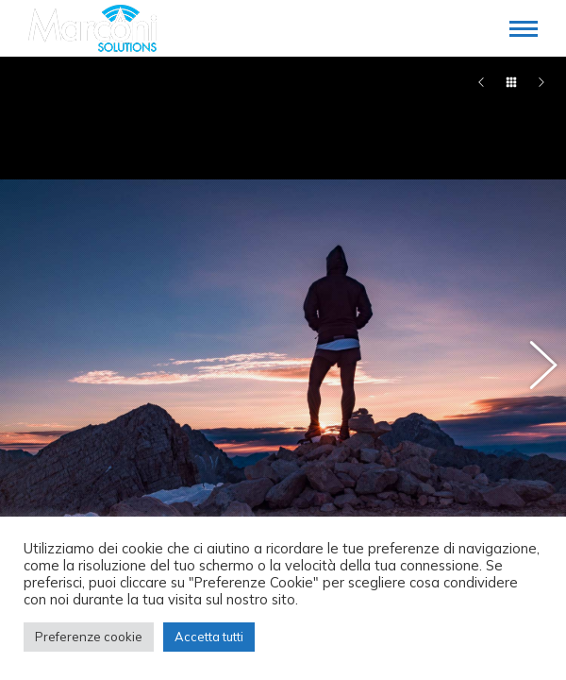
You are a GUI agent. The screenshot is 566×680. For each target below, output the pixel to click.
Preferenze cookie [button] (88, 636)
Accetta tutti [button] (209, 636)
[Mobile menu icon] (523, 29)
